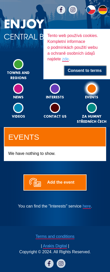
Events (91, 91)
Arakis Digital (55, 246)
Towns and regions (18, 69)
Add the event (60, 182)
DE (102, 9)
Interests (55, 91)
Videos (18, 110)
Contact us (55, 110)
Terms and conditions (55, 236)
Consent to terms (85, 70)
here (87, 206)
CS (91, 9)
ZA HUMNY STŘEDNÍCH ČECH (91, 113)
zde (65, 59)
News (18, 91)
